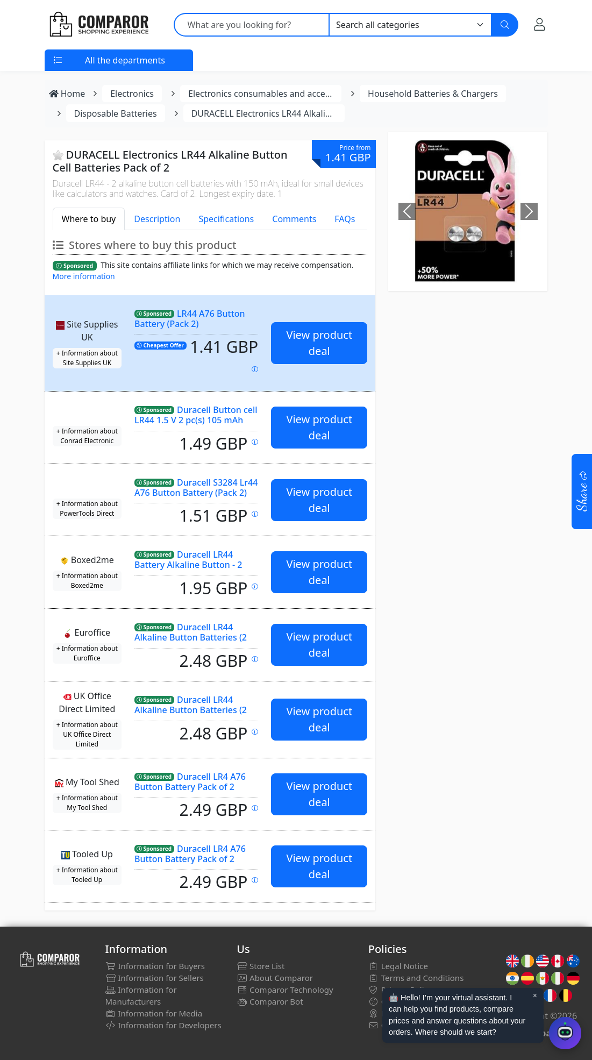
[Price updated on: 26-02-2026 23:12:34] (255, 659)
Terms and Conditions (416, 977)
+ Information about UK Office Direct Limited (87, 734)
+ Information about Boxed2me (87, 580)
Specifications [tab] (226, 219)
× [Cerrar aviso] (535, 995)
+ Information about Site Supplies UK (87, 357)
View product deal (319, 343)
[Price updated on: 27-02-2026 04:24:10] (255, 731)
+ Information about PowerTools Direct (87, 508)
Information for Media (154, 1013)
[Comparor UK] (98, 25)
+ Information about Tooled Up (87, 874)
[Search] (504, 25)
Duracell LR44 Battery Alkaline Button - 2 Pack (188, 564)
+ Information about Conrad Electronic (87, 435)
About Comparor (275, 977)
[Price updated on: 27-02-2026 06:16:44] (255, 880)
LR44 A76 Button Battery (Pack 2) (189, 319)
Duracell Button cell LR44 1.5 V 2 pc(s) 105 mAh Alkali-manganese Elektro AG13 (196, 424)
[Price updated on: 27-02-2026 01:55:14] (255, 808)
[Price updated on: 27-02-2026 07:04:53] (255, 586)
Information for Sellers (154, 977)
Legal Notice (398, 966)
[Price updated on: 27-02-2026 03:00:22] (255, 513)
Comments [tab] (294, 219)
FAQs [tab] (344, 219)
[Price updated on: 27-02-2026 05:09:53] (255, 369)
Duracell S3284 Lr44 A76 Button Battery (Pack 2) (196, 487)
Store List (260, 966)
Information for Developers (163, 1025)
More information (84, 276)
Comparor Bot (270, 1001)
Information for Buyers (155, 966)
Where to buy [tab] (89, 219)
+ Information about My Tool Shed (87, 802)
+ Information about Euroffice (87, 653)
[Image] (458, 268)
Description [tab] (157, 219)
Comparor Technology (285, 989)
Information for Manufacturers (141, 995)
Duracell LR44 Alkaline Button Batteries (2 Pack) (190, 637)
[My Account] (539, 24)
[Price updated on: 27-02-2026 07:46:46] (255, 441)
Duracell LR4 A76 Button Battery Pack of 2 (190, 782)
